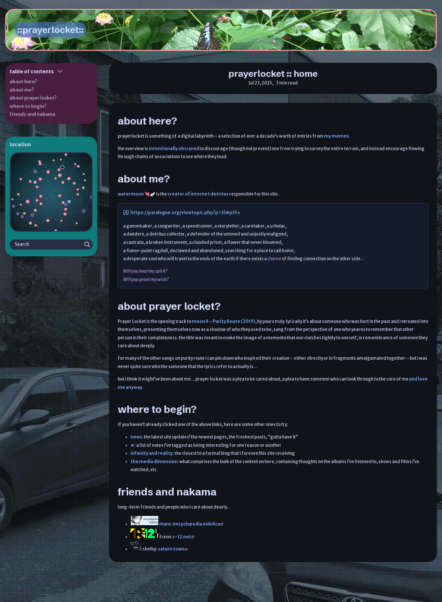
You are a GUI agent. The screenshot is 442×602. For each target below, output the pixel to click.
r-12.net (183, 537)
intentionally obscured (174, 148)
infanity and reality (151, 453)
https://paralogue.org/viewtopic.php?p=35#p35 (185, 212)
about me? (22, 90)
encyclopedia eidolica (198, 524)
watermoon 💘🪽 (136, 194)
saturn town (172, 549)
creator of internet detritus (198, 194)
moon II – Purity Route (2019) (223, 321)
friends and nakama (32, 114)
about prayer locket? (33, 98)
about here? (23, 81)
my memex (336, 136)
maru (165, 524)
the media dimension (154, 461)
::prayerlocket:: (50, 29)
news (136, 437)
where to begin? (28, 106)
